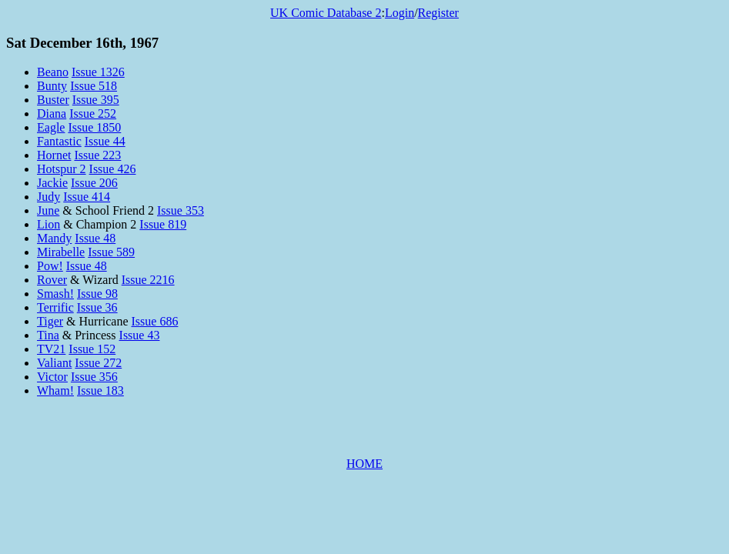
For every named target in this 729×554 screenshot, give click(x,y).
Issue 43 (139, 335)
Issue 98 (97, 293)
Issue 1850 (94, 127)
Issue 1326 (98, 71)
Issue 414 (86, 196)
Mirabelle (61, 252)
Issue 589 (111, 252)
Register (438, 12)
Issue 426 (112, 168)
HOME (364, 463)
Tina (48, 335)
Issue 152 (92, 348)
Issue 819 (162, 224)
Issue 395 (95, 99)
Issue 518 (93, 85)
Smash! (55, 293)
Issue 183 (100, 390)
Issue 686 (155, 321)
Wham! (55, 390)
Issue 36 (97, 307)
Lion (48, 224)
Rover (52, 279)
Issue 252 (92, 113)
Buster (53, 99)
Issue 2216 (148, 279)
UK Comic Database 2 (325, 12)
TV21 (51, 348)
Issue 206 (94, 182)
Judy (48, 196)
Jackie (52, 182)
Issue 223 (97, 155)
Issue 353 (180, 210)
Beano (53, 71)
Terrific (55, 307)
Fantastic (59, 141)
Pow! (50, 265)
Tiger (50, 321)
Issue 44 (105, 141)
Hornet (54, 155)
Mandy (54, 238)
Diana (51, 113)
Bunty (52, 85)
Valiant (54, 362)
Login (399, 12)
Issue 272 (98, 362)
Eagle (51, 127)
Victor (52, 376)
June (48, 210)
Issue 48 (95, 238)
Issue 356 (94, 376)
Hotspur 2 (61, 168)
